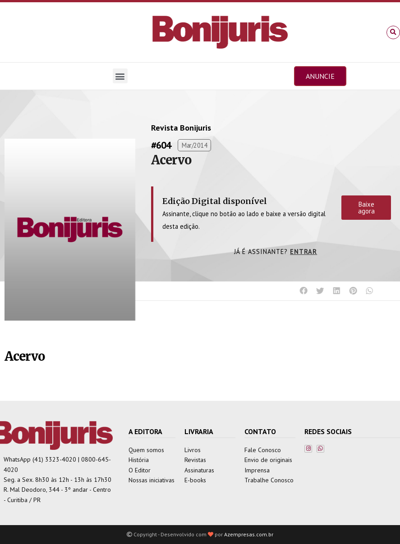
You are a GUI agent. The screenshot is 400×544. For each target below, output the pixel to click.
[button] (393, 32)
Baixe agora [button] (366, 207)
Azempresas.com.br (248, 534)
